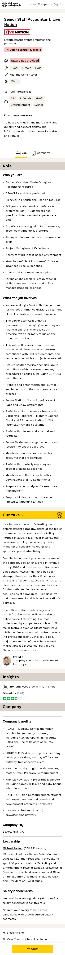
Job (21, 153)
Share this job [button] (14, 932)
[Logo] (11, 4)
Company (40, 153)
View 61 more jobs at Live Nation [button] (26, 939)
